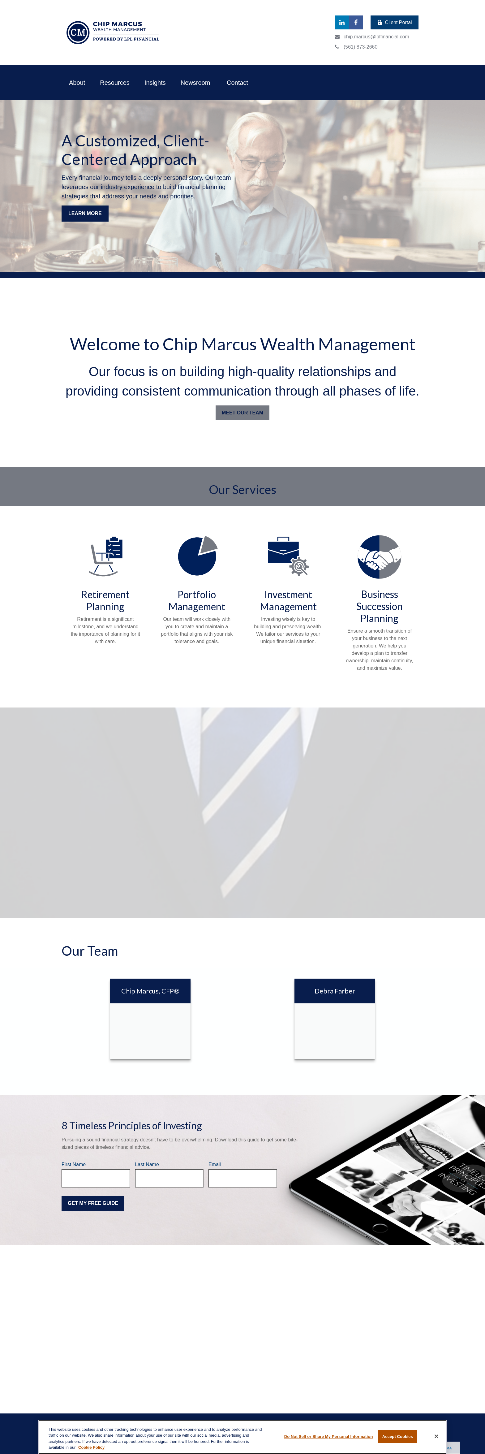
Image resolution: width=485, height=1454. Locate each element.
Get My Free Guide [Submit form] (93, 1203)
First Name (74, 1164)
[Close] (436, 1436)
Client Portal (394, 22)
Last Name (147, 1164)
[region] (242, 1437)
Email (214, 1164)
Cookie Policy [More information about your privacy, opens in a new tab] (91, 1447)
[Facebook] (356, 22)
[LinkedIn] (342, 22)
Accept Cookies (397, 1436)
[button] (77, 83)
